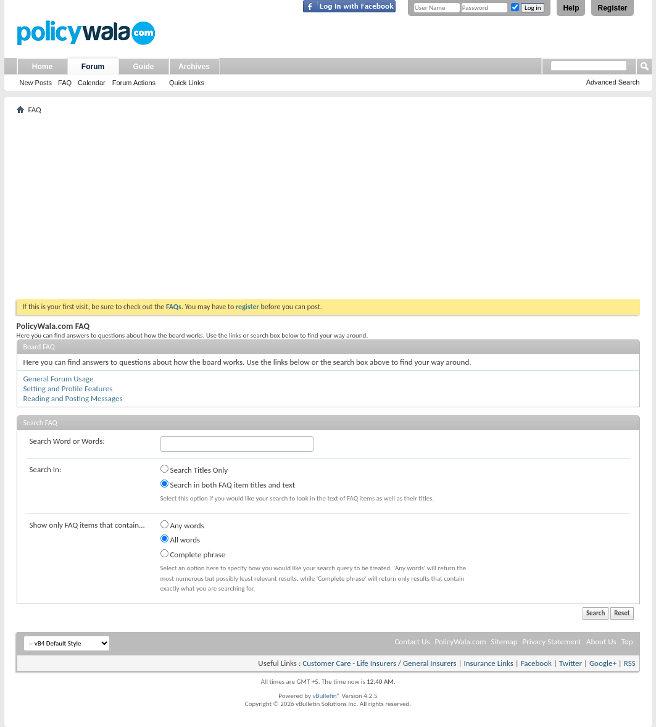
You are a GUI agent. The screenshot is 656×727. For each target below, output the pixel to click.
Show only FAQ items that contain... (87, 525)
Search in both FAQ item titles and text (227, 484)
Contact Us (412, 641)
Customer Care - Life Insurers (349, 663)
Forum (92, 66)
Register (612, 8)
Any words (182, 525)
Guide (143, 66)
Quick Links (186, 82)
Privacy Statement (552, 641)
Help (571, 8)
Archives (194, 66)
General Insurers (430, 663)
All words (180, 539)
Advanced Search (613, 82)
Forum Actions (134, 82)
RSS (630, 663)
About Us (601, 641)
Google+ (603, 663)
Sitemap (504, 641)
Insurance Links (488, 663)
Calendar (92, 82)
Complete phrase (193, 554)
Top (627, 641)
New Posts (36, 82)
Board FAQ (39, 347)
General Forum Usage (58, 378)
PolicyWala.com (460, 641)
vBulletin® (326, 696)
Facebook (536, 663)
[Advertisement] (328, 206)
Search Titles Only (194, 470)
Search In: (46, 469)
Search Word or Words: (67, 441)
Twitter (570, 663)
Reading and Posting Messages (73, 398)
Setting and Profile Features (68, 388)
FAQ (65, 82)
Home (42, 66)
